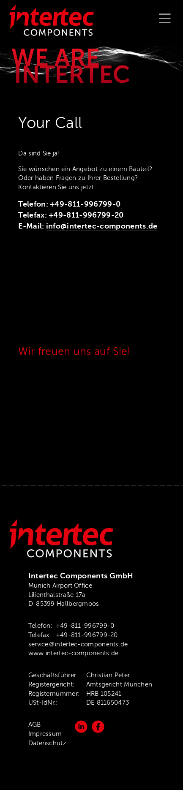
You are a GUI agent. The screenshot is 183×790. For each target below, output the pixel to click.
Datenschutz (47, 743)
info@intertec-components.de (102, 226)
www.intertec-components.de (73, 653)
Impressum (45, 733)
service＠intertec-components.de (78, 644)
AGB (34, 724)
